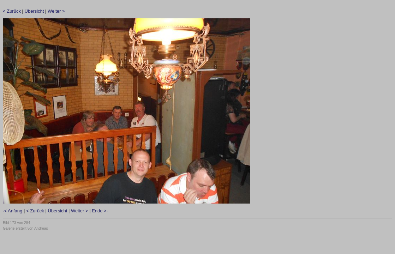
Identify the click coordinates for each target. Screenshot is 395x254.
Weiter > (56, 11)
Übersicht (34, 11)
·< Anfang (12, 210)
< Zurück (12, 11)
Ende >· (100, 210)
